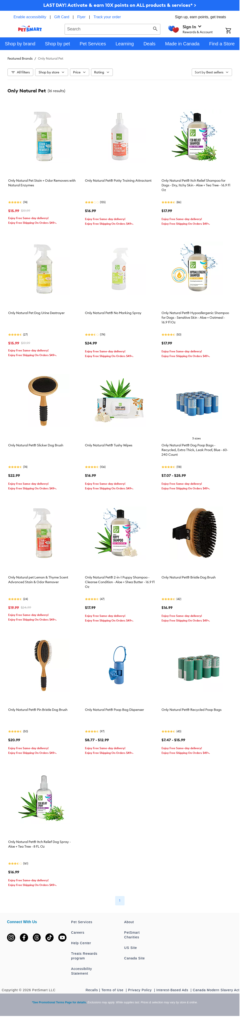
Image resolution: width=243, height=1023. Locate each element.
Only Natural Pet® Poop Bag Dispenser (114, 710)
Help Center (81, 943)
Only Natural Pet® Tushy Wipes (108, 445)
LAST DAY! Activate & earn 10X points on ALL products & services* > (119, 5)
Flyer (81, 17)
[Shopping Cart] (232, 31)
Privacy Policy (140, 990)
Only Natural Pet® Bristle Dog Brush (189, 577)
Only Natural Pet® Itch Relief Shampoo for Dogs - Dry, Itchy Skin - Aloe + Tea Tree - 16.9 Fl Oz (196, 185)
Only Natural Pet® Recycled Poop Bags (191, 710)
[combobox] (113, 28)
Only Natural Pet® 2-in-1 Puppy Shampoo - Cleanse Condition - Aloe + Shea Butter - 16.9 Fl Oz (120, 582)
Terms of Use (113, 990)
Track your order (107, 17)
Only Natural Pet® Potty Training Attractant (118, 180)
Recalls (92, 990)
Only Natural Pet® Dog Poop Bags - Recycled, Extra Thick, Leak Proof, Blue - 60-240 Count (195, 450)
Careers (78, 932)
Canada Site (134, 958)
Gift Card (61, 17)
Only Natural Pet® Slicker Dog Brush (35, 445)
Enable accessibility (30, 17)
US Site (130, 948)
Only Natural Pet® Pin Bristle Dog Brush (37, 710)
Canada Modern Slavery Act (216, 990)
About (129, 922)
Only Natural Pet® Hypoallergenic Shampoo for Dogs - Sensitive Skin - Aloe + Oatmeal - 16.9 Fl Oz (195, 317)
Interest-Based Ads (172, 990)
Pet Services (81, 922)
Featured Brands (20, 58)
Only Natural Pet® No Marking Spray (113, 313)
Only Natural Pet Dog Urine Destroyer (36, 313)
